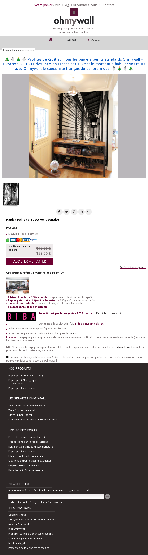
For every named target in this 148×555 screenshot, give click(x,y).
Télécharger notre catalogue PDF (26, 405)
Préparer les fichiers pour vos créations (30, 533)
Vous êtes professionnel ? (22, 410)
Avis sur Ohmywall (18, 524)
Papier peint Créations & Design (26, 375)
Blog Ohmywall (16, 528)
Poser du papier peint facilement (26, 437)
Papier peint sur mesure (22, 388)
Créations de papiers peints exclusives (29, 460)
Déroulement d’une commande (25, 470)
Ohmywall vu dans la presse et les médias (32, 519)
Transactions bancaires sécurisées (28, 441)
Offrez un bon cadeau (20, 414)
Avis (57, 5)
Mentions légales (17, 543)
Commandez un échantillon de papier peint (32, 419)
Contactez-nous (17, 514)
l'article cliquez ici (108, 313)
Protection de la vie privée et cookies (28, 547)
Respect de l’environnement (23, 465)
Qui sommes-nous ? (85, 5)
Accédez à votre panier (133, 267)
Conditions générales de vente (25, 538)
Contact (108, 5)
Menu (69, 40)
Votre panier (43, 5)
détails (73, 333)
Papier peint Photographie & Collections (23, 382)
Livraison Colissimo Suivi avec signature (30, 446)
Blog (65, 5)
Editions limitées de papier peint (26, 456)
